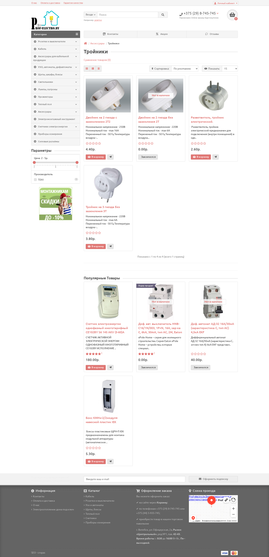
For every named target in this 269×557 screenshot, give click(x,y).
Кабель (55, 49)
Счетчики (90, 518)
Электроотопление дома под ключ (52, 509)
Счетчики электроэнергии (55, 126)
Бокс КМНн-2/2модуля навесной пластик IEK (101, 420)
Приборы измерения (47, 134)
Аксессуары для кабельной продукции (55, 58)
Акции (162, 34)
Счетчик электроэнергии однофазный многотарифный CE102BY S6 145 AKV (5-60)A (107, 328)
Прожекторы (55, 97)
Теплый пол (55, 104)
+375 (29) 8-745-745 (168, 508)
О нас (34, 3)
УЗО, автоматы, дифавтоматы (55, 67)
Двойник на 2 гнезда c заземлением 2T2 (101, 119)
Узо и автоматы (94, 505)
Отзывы (212, 34)
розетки (98, 20)
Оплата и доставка (50, 3)
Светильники (55, 82)
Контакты (110, 34)
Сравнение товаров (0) (97, 59)
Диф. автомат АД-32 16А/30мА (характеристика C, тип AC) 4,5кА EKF (212, 328)
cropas (41, 552)
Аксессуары (55, 112)
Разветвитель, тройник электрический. (207, 119)
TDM (55, 179)
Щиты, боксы (92, 509)
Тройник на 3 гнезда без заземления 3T (103, 209)
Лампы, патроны (55, 89)
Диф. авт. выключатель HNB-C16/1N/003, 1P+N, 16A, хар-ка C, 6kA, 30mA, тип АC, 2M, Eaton (160, 328)
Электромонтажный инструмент (54, 119)
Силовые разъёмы (46, 141)
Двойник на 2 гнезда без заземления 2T (155, 119)
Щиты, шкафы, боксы (55, 74)
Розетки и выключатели (55, 42)
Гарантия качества (73, 3)
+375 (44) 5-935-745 (148, 513)
